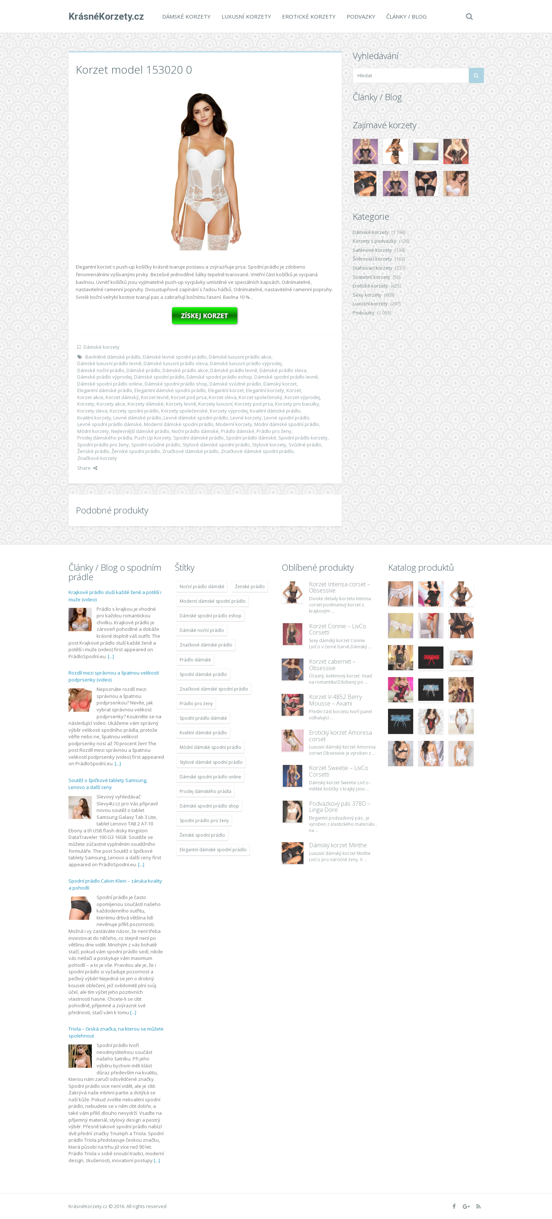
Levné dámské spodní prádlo (196, 417)
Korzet (293, 390)
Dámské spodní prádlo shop (176, 383)
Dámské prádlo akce (185, 370)
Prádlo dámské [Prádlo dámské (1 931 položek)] (195, 660)
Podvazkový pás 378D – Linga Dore (340, 807)
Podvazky (361, 16)
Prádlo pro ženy (274, 431)
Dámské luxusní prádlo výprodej (246, 363)
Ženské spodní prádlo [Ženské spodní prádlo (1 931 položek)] (202, 835)
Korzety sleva (92, 410)
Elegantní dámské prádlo (104, 390)
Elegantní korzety (265, 390)
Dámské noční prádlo (100, 370)
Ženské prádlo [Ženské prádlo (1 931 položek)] (250, 586)
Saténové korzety (372, 250)
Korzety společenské (184, 410)
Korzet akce (90, 397)
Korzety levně (181, 404)
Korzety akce (111, 404)
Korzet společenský (260, 397)
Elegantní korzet (226, 390)
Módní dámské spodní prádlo (286, 424)
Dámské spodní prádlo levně (286, 377)
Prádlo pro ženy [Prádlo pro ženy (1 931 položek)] (196, 703)
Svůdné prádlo (305, 444)
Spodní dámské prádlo (198, 437)
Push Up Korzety (152, 437)
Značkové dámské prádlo (190, 451)
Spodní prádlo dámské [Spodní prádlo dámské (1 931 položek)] (203, 718)
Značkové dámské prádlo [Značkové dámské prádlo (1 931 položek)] (206, 645)
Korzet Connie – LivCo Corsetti (337, 629)
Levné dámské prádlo (137, 417)
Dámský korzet (280, 383)
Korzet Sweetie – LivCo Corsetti (338, 771)
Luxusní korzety (246, 16)
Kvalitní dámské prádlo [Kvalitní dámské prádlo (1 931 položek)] (203, 733)
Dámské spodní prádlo (159, 377)
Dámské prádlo (143, 370)
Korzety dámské (146, 404)
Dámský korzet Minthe (338, 845)
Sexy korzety (367, 295)
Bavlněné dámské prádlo (113, 356)
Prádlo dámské (237, 431)
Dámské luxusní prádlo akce (240, 356)
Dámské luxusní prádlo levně (109, 363)
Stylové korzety (269, 444)
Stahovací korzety (372, 268)
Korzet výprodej (302, 397)
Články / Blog (406, 16)
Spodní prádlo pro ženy (103, 444)
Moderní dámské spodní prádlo (179, 424)
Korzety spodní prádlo (134, 410)
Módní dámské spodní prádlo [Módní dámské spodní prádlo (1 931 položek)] (210, 747)
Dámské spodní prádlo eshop (219, 377)
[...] (111, 656)
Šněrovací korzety (372, 258)
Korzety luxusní (215, 404)
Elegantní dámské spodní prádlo (170, 390)
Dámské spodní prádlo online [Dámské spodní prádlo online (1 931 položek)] (210, 777)
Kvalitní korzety (94, 417)
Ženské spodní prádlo (135, 451)
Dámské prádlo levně (233, 370)
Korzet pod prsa (189, 397)
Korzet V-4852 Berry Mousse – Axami (335, 700)
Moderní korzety (234, 424)
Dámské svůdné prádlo (235, 383)
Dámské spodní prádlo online (109, 383)
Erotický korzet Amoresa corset (340, 735)
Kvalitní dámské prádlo (275, 410)
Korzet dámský (122, 397)
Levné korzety (246, 417)
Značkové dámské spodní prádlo (257, 451)
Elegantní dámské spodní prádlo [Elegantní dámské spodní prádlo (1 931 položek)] (213, 850)
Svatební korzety (371, 277)
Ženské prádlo (93, 451)
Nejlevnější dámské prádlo (140, 431)
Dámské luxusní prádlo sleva (176, 363)
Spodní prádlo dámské (251, 437)
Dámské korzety (186, 16)
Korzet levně (155, 397)
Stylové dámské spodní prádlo (216, 444)
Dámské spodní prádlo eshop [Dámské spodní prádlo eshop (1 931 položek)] (211, 616)
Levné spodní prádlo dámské (109, 424)
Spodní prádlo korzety (303, 437)
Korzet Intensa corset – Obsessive (339, 587)
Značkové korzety (97, 458)
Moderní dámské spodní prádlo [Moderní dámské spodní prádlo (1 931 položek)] (213, 601)
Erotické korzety (309, 16)
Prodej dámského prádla (104, 437)
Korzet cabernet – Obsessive (332, 664)
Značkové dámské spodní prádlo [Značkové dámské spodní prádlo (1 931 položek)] (214, 689)
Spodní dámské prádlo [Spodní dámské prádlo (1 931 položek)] (203, 674)
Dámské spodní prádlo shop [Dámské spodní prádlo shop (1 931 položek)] (209, 806)
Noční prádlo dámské (195, 431)
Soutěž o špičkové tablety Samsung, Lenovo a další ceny (107, 784)
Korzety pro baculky (297, 404)
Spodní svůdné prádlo (155, 444)
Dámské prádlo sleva (282, 370)
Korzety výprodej (229, 410)
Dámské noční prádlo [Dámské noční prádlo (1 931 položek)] (202, 630)
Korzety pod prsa (254, 404)
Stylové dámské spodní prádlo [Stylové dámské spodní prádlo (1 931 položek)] (211, 762)
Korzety (85, 404)
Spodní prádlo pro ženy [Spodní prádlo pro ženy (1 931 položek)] (204, 820)
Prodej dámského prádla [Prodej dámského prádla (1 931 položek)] (205, 791)
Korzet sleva (222, 397)
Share (87, 468)
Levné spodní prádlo (286, 417)
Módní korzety (93, 431)
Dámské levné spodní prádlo (175, 356)
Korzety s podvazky (374, 241)
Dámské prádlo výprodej (104, 377)
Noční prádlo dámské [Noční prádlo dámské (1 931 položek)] (202, 586)
